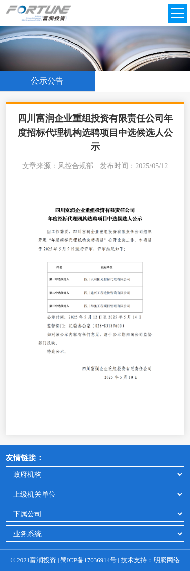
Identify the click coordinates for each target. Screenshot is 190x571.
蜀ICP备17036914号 (88, 560)
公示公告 (47, 80)
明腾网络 (167, 560)
